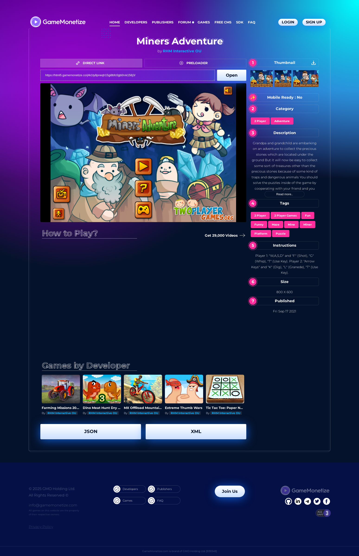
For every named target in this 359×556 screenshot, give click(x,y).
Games (204, 22)
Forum (184, 22)
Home (114, 22)
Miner (307, 224)
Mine (291, 224)
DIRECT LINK (91, 63)
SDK (239, 22)
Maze (275, 224)
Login (288, 22)
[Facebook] (288, 501)
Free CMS (223, 22)
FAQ (251, 22)
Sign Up (314, 22)
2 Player (260, 121)
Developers (136, 22)
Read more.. (284, 194)
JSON (90, 431)
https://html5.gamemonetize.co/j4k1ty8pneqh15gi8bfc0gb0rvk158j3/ (127, 75)
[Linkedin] (307, 501)
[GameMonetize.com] (58, 22)
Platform (260, 233)
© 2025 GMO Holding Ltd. (52, 489)
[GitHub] (326, 501)
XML (196, 431)
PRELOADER (195, 63)
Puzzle (281, 233)
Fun (308, 215)
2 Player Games (285, 215)
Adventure (282, 121)
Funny (258, 224)
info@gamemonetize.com (53, 505)
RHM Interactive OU (182, 51)
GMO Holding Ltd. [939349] (200, 551)
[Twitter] (317, 501)
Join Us (230, 491)
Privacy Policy (41, 527)
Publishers (162, 22)
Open (231, 75)
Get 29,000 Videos (224, 235)
